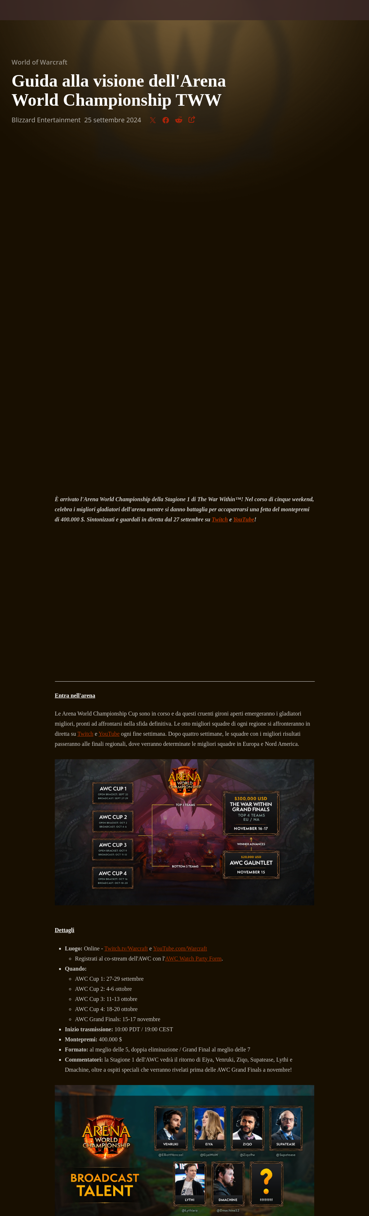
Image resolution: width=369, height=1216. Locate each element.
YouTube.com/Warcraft (180, 608)
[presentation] (27, 19)
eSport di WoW (94, 965)
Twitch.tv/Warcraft (126, 608)
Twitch (85, 394)
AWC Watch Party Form (193, 619)
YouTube (109, 394)
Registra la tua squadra (268, 924)
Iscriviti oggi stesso (184, 944)
